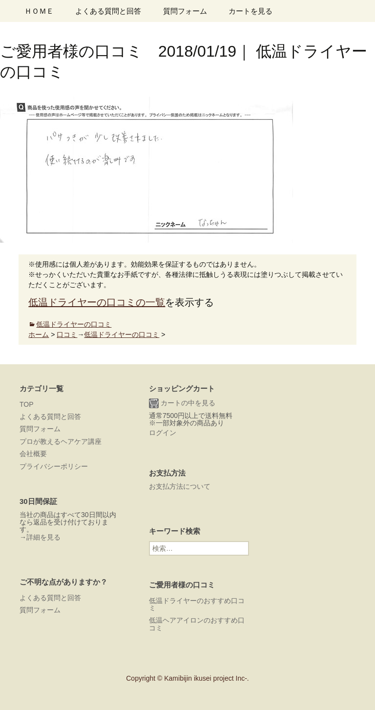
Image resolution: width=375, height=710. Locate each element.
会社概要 (33, 454)
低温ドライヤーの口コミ (73, 324)
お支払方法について (179, 486)
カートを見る (250, 11)
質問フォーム (185, 11)
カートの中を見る (182, 403)
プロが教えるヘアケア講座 (61, 441)
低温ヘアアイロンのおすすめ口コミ (197, 623)
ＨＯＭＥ (39, 11)
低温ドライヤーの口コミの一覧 (96, 302)
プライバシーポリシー (54, 466)
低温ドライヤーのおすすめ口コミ (197, 604)
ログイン (162, 433)
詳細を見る (43, 537)
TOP (27, 404)
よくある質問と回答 (108, 11)
